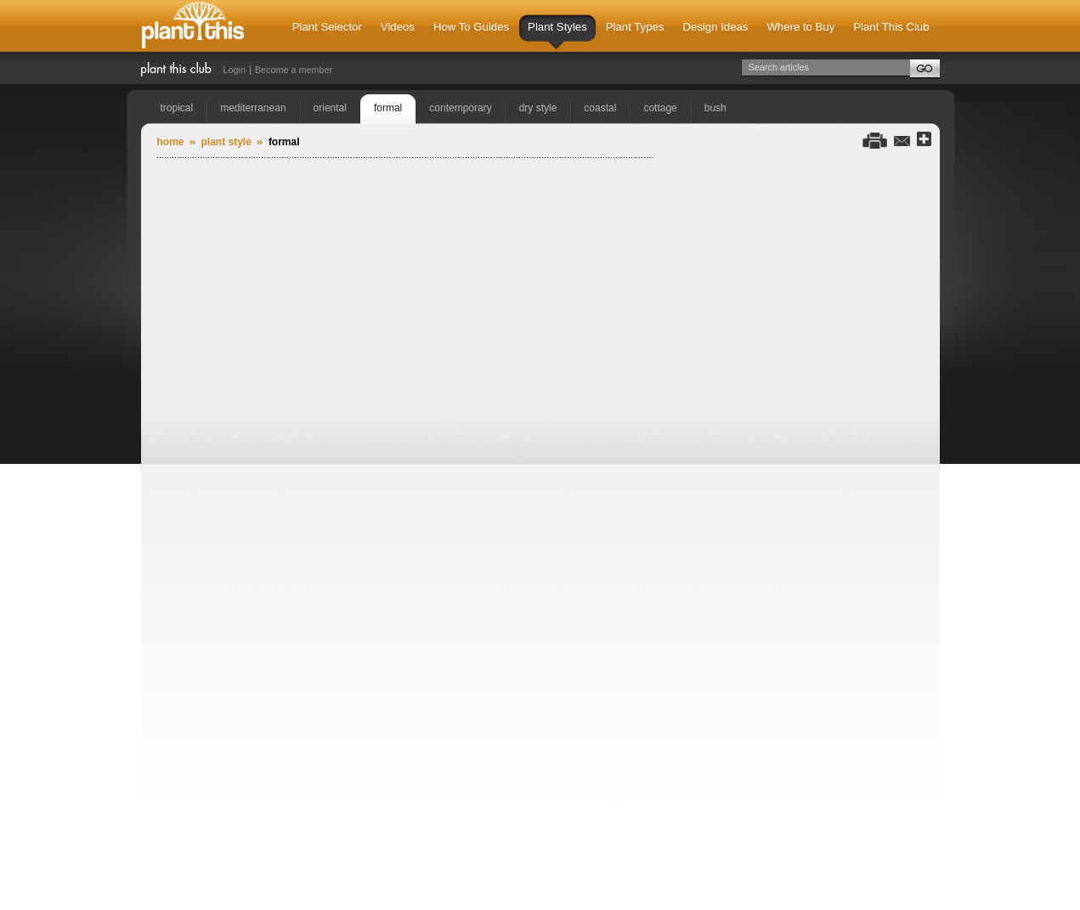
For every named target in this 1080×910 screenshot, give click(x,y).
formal (388, 108)
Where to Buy (800, 26)
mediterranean (253, 108)
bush (715, 108)
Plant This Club (891, 26)
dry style (538, 108)
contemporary (460, 108)
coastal (600, 108)
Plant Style (226, 142)
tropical (177, 108)
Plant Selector (327, 26)
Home (170, 142)
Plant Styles (557, 34)
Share (924, 140)
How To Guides (471, 26)
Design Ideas (715, 26)
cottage (659, 108)
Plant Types (635, 26)
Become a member (293, 70)
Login (234, 70)
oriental (330, 108)
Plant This (193, 26)
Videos (398, 26)
